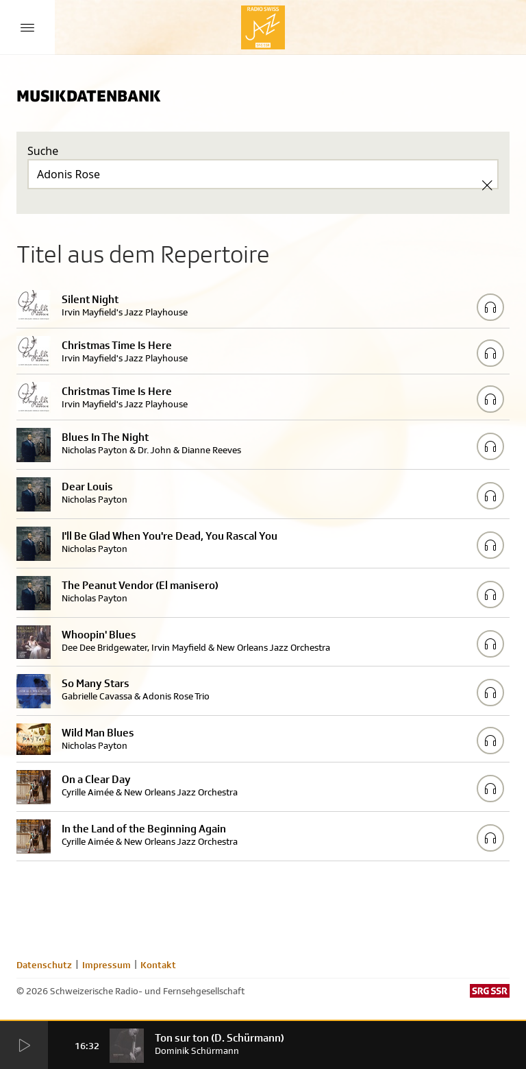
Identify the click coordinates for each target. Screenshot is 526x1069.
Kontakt (158, 965)
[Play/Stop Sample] (490, 307)
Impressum (106, 965)
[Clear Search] (487, 185)
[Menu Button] (27, 27)
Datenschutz (44, 965)
